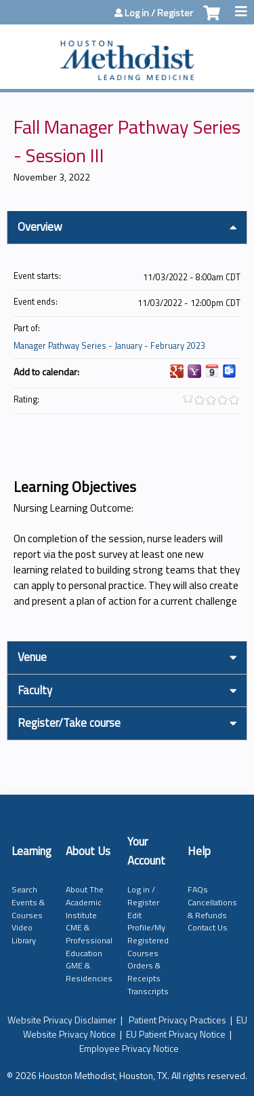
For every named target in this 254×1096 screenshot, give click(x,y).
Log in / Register (159, 13)
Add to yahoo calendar (194, 371)
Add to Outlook (229, 371)
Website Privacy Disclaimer (62, 1020)
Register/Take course (69, 723)
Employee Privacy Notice (129, 1048)
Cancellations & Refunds (212, 909)
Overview (40, 226)
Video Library (24, 934)
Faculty (35, 690)
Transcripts (148, 991)
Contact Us (208, 927)
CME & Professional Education (89, 940)
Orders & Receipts (144, 972)
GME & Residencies (89, 972)
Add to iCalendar (212, 370)
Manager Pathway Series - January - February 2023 (109, 345)
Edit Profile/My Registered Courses (148, 934)
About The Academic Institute (85, 902)
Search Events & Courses (28, 902)
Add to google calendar (177, 371)
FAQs (198, 889)
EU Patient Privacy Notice (176, 1034)
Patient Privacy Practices (177, 1020)
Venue (32, 657)
